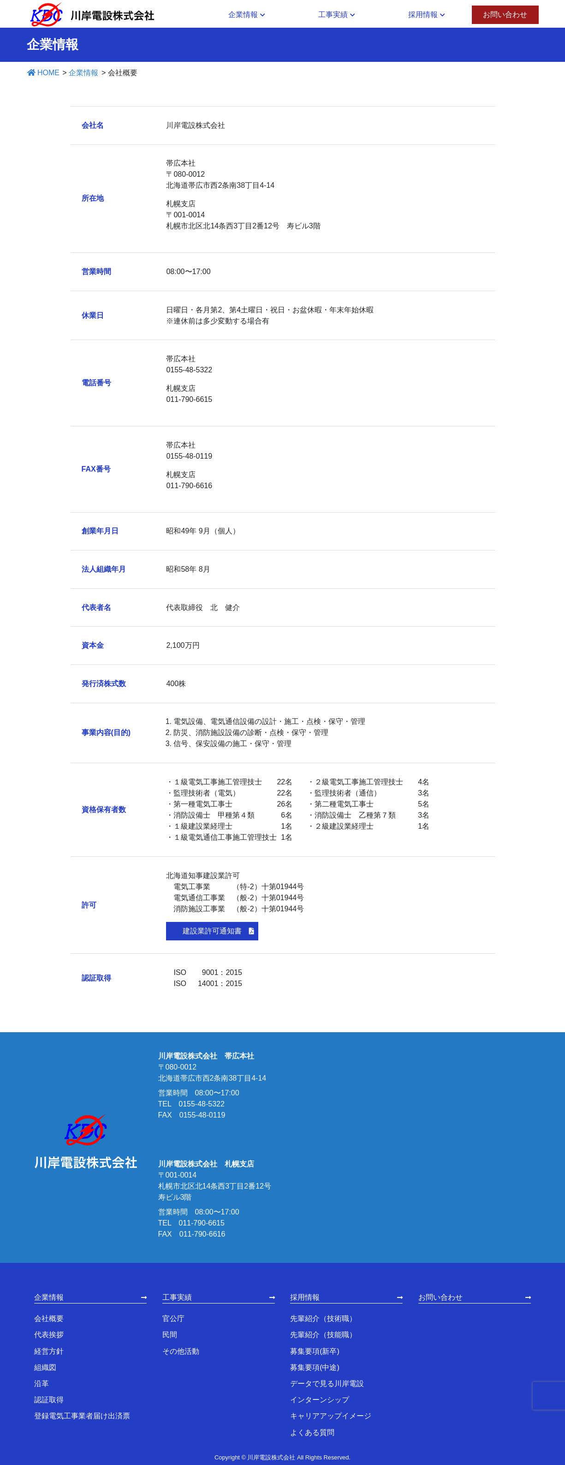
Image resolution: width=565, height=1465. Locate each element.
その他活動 (180, 1351)
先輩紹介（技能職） (323, 1335)
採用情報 (305, 1297)
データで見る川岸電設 (327, 1383)
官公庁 (173, 1318)
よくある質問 (312, 1432)
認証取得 (49, 1400)
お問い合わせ (440, 1297)
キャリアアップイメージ (330, 1416)
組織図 (45, 1367)
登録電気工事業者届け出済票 (82, 1416)
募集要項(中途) (314, 1367)
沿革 (41, 1383)
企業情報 (49, 1297)
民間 (169, 1335)
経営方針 (49, 1351)
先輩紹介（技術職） (323, 1318)
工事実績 (177, 1297)
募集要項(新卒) (314, 1351)
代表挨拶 (49, 1335)
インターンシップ (319, 1400)
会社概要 (49, 1318)
